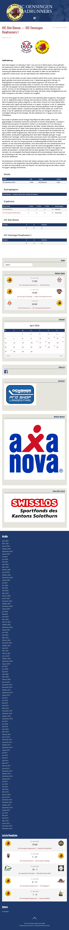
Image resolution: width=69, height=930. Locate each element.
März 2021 (5, 651)
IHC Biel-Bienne (7, 209)
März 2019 (5, 708)
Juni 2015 (5, 813)
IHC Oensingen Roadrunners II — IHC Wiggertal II (34, 886)
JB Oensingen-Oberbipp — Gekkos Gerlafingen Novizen (34, 296)
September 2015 (7, 807)
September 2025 (7, 551)
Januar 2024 (6, 598)
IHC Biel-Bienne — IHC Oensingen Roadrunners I (22, 30)
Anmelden (5, 911)
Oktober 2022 (6, 624)
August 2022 (6, 630)
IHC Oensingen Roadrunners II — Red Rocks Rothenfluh (34, 848)
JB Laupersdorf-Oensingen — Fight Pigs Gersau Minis (34, 873)
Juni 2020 (5, 669)
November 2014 (7, 828)
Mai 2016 (5, 787)
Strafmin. (44, 225)
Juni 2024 (5, 585)
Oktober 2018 (6, 716)
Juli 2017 (4, 753)
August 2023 (6, 609)
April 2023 (5, 617)
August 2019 (6, 695)
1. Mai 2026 (34, 301)
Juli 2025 (4, 556)
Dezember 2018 (7, 711)
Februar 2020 (6, 679)
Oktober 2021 (6, 645)
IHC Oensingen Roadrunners (34, 923)
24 (40, 347)
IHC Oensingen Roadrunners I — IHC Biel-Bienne (34, 285)
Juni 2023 (5, 611)
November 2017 (7, 742)
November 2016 (7, 771)
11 (49, 338)
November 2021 (7, 643)
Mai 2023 (5, 614)
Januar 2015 (6, 823)
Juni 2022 (5, 632)
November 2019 (7, 687)
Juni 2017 (5, 755)
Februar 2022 (6, 640)
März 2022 (5, 638)
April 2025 (5, 564)
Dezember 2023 (7, 601)
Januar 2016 (6, 797)
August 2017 (6, 750)
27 (5, 351)
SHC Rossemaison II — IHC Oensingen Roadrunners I (34, 308)
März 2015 (5, 821)
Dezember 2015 (7, 800)
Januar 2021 (6, 656)
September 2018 (7, 719)
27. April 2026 (34, 289)
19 (57, 343)
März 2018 (5, 732)
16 (31, 343)
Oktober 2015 (6, 805)
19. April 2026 (34, 854)
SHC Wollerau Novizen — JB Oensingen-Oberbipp (34, 861)
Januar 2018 (6, 737)
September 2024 (7, 577)
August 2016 (6, 779)
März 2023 (5, 619)
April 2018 (5, 729)
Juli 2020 (4, 666)
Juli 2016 (4, 781)
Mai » (61, 356)
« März (8, 356)
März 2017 (5, 763)
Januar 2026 (6, 546)
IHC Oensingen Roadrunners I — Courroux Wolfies (34, 898)
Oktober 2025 (6, 549)
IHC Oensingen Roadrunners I (12, 213)
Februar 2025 (6, 570)
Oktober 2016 (6, 773)
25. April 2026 (34, 278)
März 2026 (5, 543)
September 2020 (7, 661)
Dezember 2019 (7, 685)
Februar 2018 (6, 734)
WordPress (30, 925)
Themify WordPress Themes (42, 925)
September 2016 (7, 776)
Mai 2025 (5, 562)
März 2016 (5, 792)
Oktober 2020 (6, 658)
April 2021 (5, 648)
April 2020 (5, 674)
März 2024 (5, 593)
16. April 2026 (34, 891)
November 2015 (7, 802)
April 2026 (5, 541)
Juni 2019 (5, 700)
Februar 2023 (6, 622)
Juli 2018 (4, 721)
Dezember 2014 (7, 826)
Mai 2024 (5, 588)
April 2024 (5, 590)
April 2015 (5, 818)
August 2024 (6, 580)
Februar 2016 (6, 794)
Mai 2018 (5, 726)
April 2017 (5, 760)
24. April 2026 (34, 841)
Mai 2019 (5, 703)
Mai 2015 (5, 815)
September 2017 (7, 747)
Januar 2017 (6, 768)
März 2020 (5, 677)
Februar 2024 (6, 596)
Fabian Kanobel (6, 37)
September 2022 (7, 627)
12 (57, 338)
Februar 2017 (6, 766)
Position (5, 225)
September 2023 (7, 606)
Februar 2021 (6, 653)
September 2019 (7, 692)
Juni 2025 (5, 559)
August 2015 (6, 810)
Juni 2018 (5, 724)
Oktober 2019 (6, 690)
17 (40, 343)
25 (49, 347)
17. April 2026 (34, 879)
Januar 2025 (6, 572)
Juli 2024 (4, 583)
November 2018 (7, 713)
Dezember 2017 (7, 739)
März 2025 (5, 567)
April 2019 (5, 705)
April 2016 (5, 789)
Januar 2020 (6, 682)
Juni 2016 (5, 784)
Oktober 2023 (6, 604)
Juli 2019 (4, 698)
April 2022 (5, 635)
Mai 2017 (5, 758)
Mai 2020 (5, 672)
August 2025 (6, 554)
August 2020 (6, 664)
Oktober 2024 (6, 575)
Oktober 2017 (6, 745)
